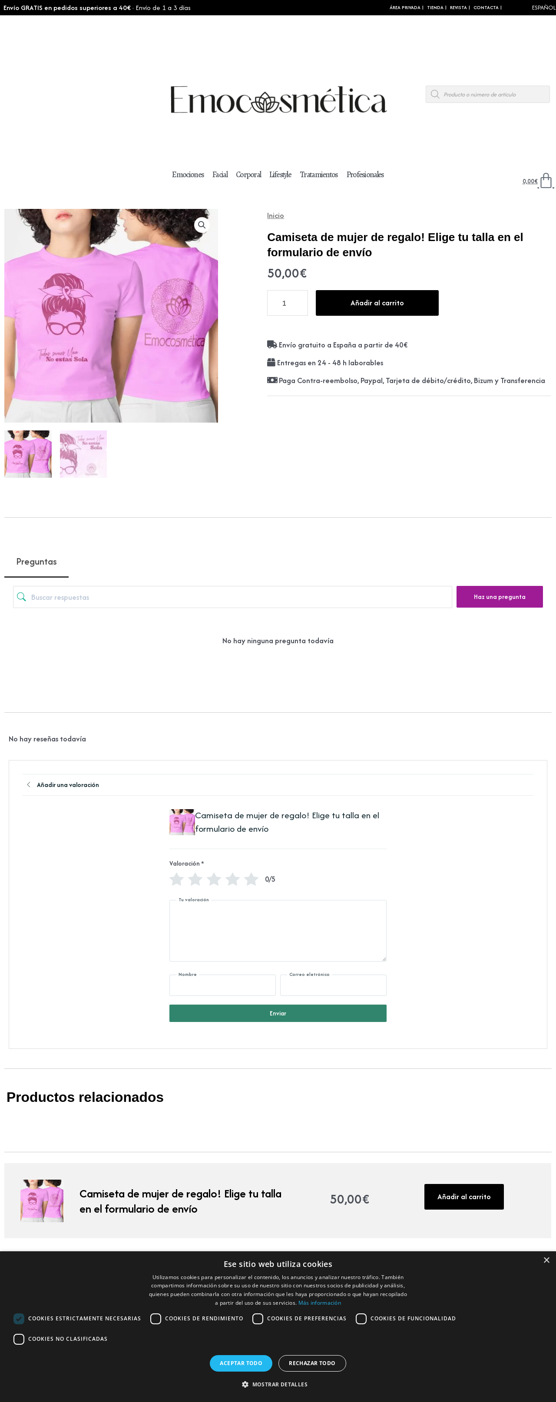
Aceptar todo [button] (241, 1363)
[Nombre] (222, 985)
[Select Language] (532, 7)
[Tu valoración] (278, 930)
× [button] (546, 1260)
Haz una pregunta (500, 596)
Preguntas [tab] (36, 561)
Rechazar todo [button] (312, 1363)
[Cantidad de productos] (287, 303)
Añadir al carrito (377, 302)
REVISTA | (460, 7)
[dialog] (278, 1326)
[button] (202, 225)
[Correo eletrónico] (333, 985)
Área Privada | (407, 7)
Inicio (275, 215)
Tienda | (437, 7)
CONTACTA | (487, 7)
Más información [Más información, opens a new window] (319, 1302)
